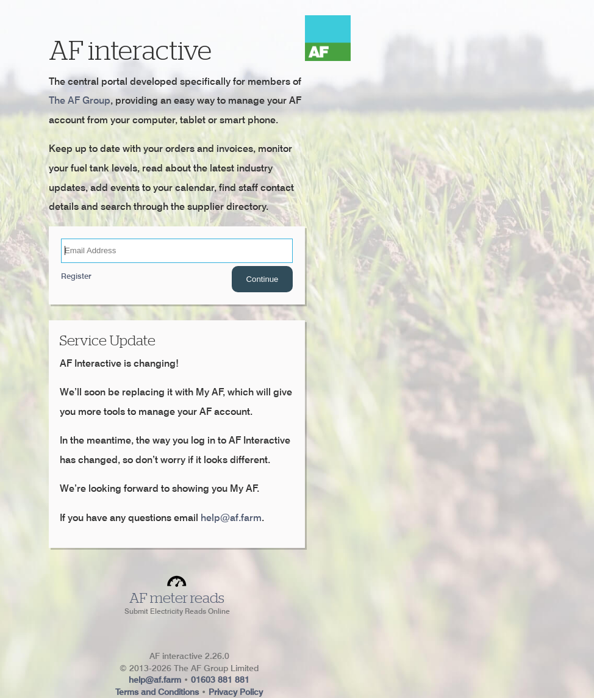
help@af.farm (231, 518)
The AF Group (79, 100)
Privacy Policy (236, 691)
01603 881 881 (220, 679)
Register (76, 276)
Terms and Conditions (157, 691)
